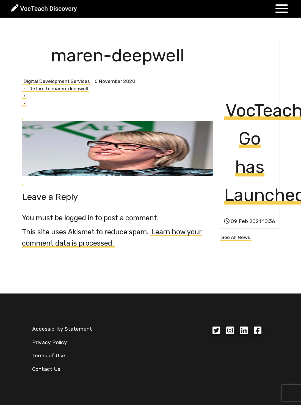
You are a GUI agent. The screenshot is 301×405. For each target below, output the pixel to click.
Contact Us (46, 369)
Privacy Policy (49, 342)
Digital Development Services (56, 81)
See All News (235, 237)
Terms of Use (48, 355)
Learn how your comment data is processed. (112, 237)
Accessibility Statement (62, 329)
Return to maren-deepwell (55, 88)
